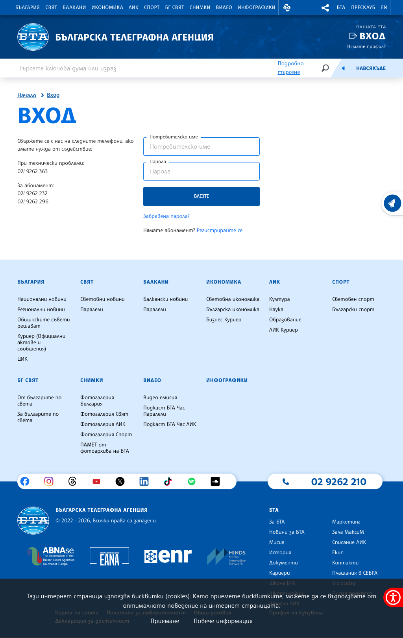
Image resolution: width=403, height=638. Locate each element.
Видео (224, 7)
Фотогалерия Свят (104, 414)
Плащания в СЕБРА (354, 573)
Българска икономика (232, 309)
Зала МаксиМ (348, 532)
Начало (26, 95)
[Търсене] (325, 68)
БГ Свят (174, 7)
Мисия (277, 542)
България (27, 7)
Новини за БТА (287, 532)
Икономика (108, 7)
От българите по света (39, 401)
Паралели (91, 309)
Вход (372, 36)
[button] (287, 7)
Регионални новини (41, 309)
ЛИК (134, 7)
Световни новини (102, 299)
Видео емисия (160, 398)
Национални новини (42, 299)
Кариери (279, 573)
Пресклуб (363, 7)
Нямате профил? (366, 46)
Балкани (74, 7)
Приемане (164, 621)
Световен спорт (353, 299)
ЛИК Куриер (283, 330)
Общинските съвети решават (43, 323)
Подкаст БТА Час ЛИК (169, 424)
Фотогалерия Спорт (106, 434)
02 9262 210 (339, 481)
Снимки (200, 7)
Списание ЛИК (349, 542)
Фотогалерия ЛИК (103, 424)
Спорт (151, 7)
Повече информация (223, 621)
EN (384, 7)
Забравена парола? (166, 216)
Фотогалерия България (97, 401)
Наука (276, 309)
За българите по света (38, 417)
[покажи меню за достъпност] (393, 597)
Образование (285, 320)
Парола (158, 162)
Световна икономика (232, 299)
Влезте (201, 196)
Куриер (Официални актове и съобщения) (41, 342)
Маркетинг (346, 522)
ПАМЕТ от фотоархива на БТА (104, 448)
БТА (341, 7)
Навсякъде (371, 68)
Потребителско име (174, 137)
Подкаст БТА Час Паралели (164, 411)
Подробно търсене (290, 68)
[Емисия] (343, 68)
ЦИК (22, 359)
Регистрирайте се (220, 230)
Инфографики (256, 7)
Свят (51, 7)
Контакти (345, 563)
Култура (279, 299)
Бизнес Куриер (224, 320)
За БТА (277, 522)
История (280, 552)
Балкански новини (165, 299)
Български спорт (353, 309)
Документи (283, 563)
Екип (338, 552)
